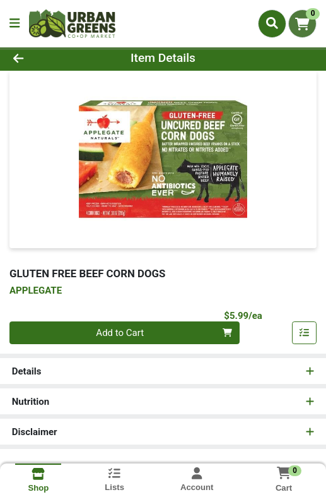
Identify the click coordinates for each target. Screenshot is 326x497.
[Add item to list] (304, 332)
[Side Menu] (14, 23)
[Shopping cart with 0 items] (302, 23)
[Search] (272, 23)
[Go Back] (47, 58)
